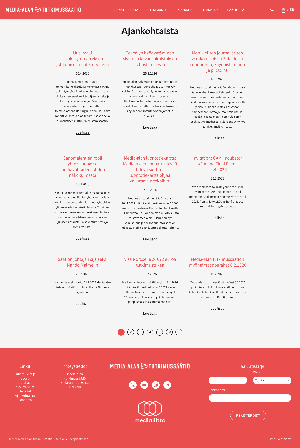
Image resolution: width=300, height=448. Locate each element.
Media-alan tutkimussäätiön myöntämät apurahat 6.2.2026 (217, 262)
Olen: (257, 372)
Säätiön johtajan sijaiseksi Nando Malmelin (82, 262)
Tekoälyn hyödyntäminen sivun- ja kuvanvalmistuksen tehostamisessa (150, 58)
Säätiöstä (235, 9)
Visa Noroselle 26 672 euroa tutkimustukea (150, 262)
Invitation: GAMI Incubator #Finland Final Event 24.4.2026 (217, 163)
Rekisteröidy (248, 415)
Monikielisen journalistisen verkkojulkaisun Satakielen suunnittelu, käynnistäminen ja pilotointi (217, 61)
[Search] (272, 10)
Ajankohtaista (125, 9)
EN (292, 9)
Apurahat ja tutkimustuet (25, 385)
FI (283, 9)
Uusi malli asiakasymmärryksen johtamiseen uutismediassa (82, 58)
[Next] (178, 332)
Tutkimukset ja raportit (25, 376)
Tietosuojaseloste (279, 439)
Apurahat (186, 9)
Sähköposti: (217, 390)
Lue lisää (83, 132)
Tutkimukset (158, 9)
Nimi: (212, 372)
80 (169, 332)
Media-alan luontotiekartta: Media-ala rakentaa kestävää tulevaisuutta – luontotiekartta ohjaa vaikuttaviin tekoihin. (150, 169)
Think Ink (211, 9)
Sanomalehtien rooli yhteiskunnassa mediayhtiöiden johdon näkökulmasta (82, 166)
